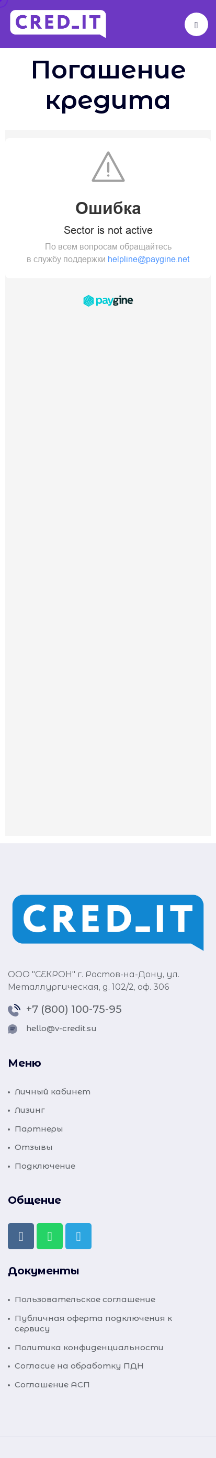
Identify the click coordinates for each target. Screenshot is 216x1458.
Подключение (45, 1166)
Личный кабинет (52, 1092)
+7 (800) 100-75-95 (74, 1009)
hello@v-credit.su (61, 1028)
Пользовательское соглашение (85, 1299)
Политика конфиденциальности (89, 1347)
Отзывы (34, 1147)
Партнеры (39, 1129)
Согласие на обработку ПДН (79, 1366)
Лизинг (30, 1110)
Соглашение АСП (52, 1384)
